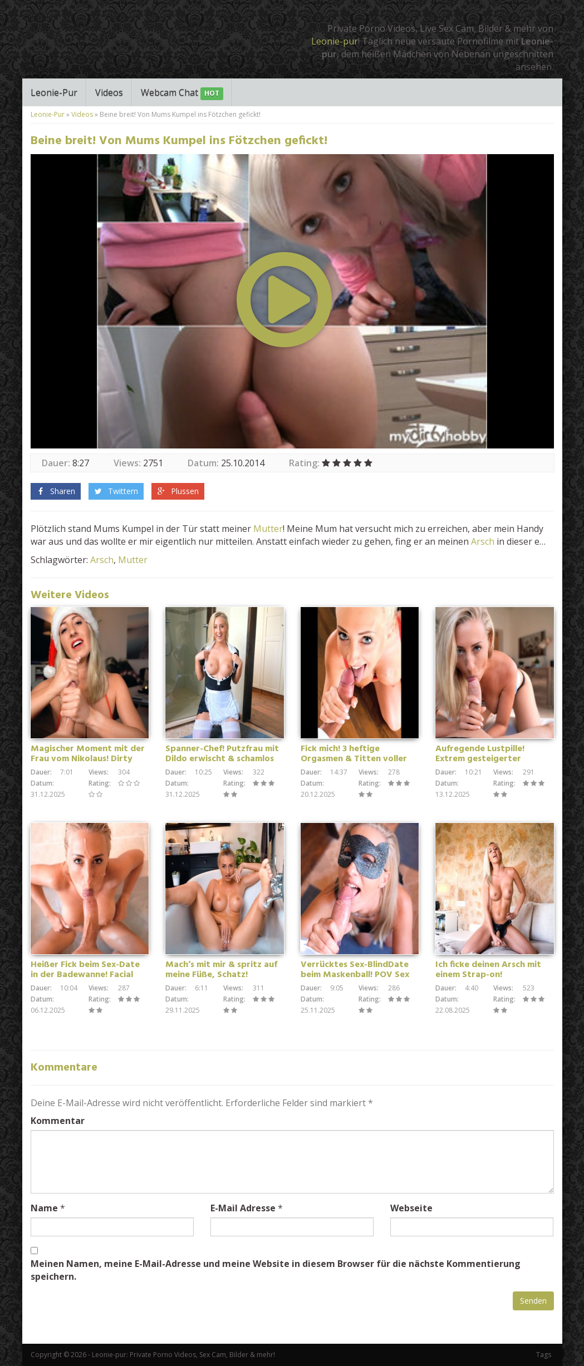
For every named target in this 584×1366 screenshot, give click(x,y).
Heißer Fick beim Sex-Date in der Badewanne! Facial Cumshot (85, 975)
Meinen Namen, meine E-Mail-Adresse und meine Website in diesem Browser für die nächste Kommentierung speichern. (276, 1270)
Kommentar (58, 1121)
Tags (543, 1354)
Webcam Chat (182, 93)
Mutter (268, 528)
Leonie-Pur (54, 92)
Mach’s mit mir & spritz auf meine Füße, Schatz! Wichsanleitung (221, 975)
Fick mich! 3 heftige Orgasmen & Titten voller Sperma (354, 759)
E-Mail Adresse (243, 1208)
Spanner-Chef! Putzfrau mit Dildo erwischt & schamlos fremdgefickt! (222, 759)
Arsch (482, 541)
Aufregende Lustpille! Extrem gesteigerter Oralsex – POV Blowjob (482, 759)
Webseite (411, 1208)
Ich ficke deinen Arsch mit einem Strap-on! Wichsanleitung (488, 975)
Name (44, 1208)
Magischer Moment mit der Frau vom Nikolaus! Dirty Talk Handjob (88, 759)
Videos (109, 92)
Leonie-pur (334, 41)
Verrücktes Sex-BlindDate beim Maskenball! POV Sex (355, 970)
